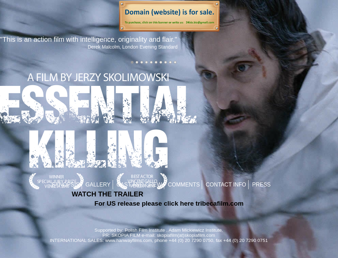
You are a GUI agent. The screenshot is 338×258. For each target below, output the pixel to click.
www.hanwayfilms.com (128, 240)
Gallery (98, 185)
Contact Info (226, 185)
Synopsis (66, 185)
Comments (184, 185)
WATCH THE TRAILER (107, 194)
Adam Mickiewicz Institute (195, 230)
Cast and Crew (139, 185)
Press (261, 185)
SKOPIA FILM (125, 235)
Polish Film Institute (145, 230)
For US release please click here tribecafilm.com (169, 203)
